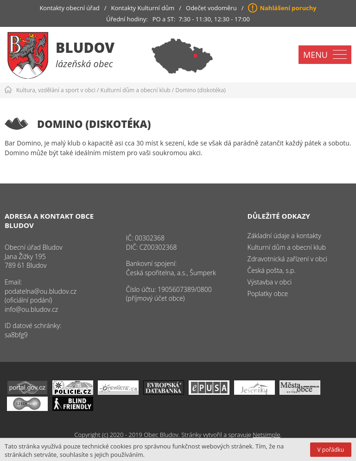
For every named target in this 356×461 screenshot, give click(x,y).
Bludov (85, 47)
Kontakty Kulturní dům (143, 8)
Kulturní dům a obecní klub (136, 90)
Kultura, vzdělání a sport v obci (55, 90)
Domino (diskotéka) (200, 90)
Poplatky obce (268, 293)
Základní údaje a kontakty (284, 235)
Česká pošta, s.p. (272, 270)
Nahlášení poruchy (288, 8)
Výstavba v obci (270, 282)
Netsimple (266, 434)
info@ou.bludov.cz (31, 309)
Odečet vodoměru (211, 8)
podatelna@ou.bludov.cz (40, 291)
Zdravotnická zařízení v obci (288, 258)
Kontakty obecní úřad (69, 8)
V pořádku (331, 450)
